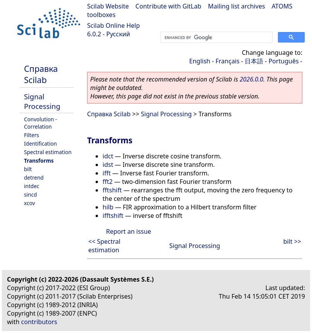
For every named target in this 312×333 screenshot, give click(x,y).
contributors (39, 322)
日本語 (254, 61)
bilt (28, 169)
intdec (31, 186)
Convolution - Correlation (40, 123)
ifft (107, 173)
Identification (40, 143)
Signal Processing (42, 101)
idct (108, 156)
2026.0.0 (251, 79)
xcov (29, 203)
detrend (34, 177)
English (199, 61)
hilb (108, 207)
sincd (30, 194)
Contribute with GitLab (168, 6)
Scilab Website (108, 6)
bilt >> (292, 241)
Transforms (39, 160)
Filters (31, 135)
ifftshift (113, 215)
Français (228, 61)
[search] (216, 37)
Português (284, 61)
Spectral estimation (48, 152)
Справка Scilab (41, 74)
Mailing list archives (236, 6)
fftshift (112, 190)
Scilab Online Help (113, 25)
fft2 (108, 181)
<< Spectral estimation (104, 245)
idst (108, 164)
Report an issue (128, 231)
